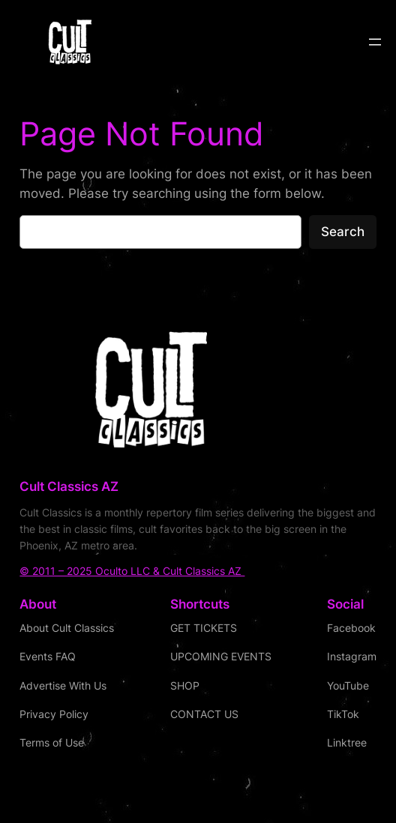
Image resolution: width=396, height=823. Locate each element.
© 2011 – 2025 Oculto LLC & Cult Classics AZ (132, 570)
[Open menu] (375, 42)
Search (342, 231)
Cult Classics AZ (69, 486)
